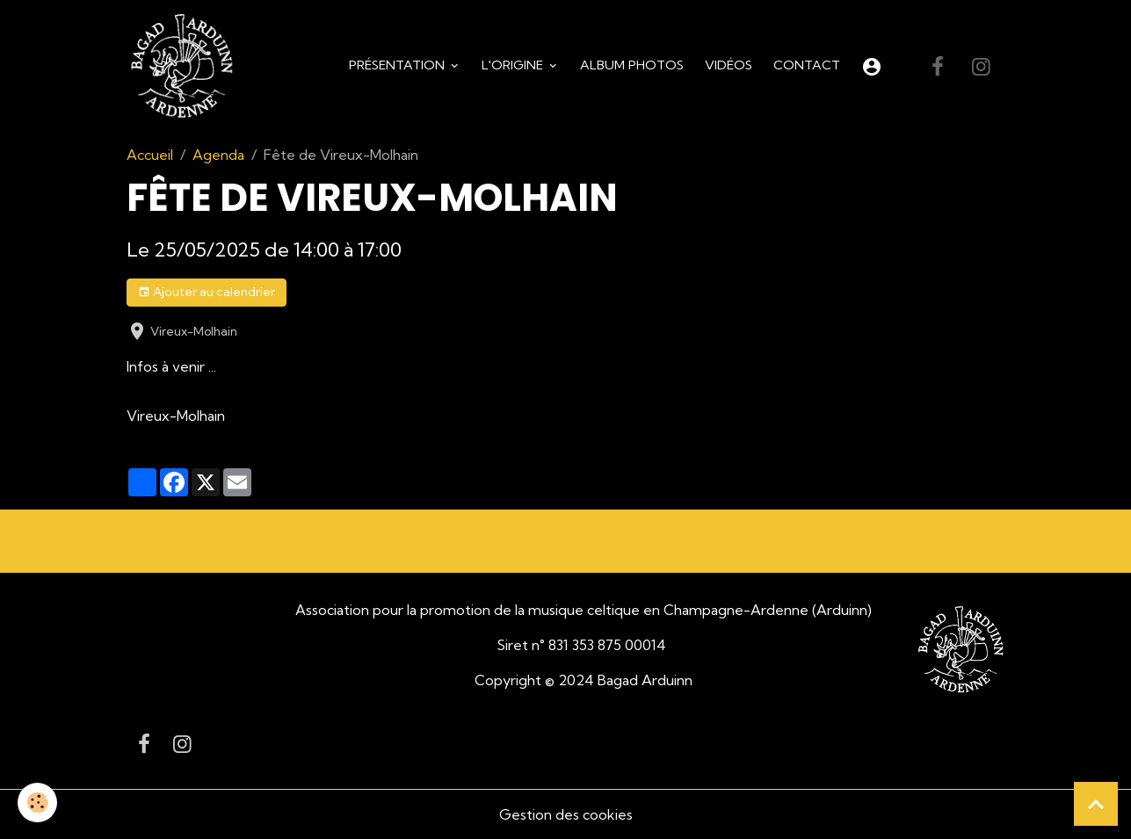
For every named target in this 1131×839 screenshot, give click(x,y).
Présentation (398, 65)
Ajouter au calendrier (206, 292)
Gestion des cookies (566, 814)
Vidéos (728, 65)
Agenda (218, 154)
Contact (806, 65)
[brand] (185, 66)
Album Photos (632, 65)
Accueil (150, 154)
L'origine (514, 65)
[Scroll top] (1096, 804)
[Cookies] (37, 802)
